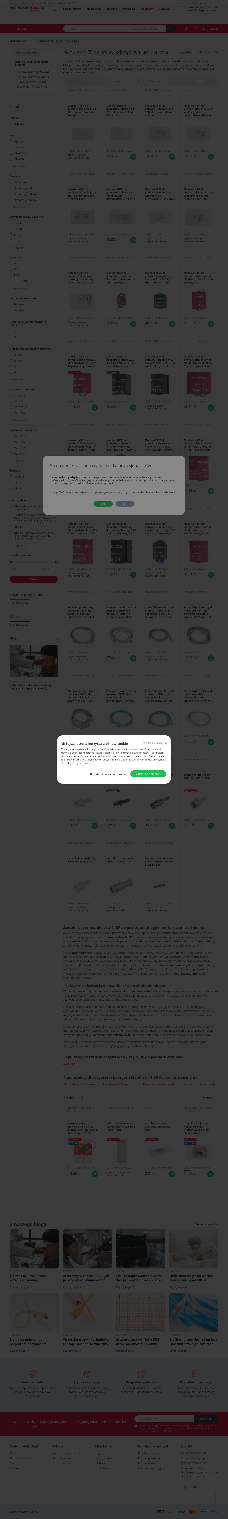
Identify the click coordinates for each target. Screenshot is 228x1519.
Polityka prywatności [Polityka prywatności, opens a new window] (83, 763)
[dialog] (114, 759)
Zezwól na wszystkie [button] (148, 773)
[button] (109, 774)
